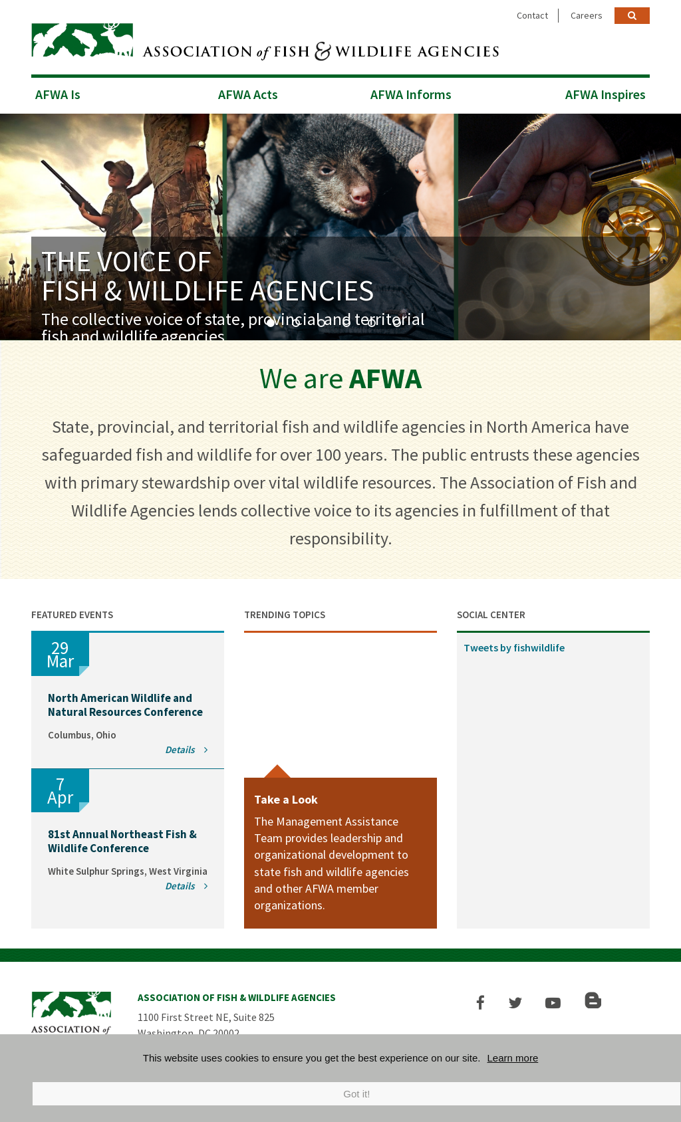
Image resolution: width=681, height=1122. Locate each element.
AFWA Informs (411, 94)
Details (186, 749)
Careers (587, 15)
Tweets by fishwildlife (514, 647)
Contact (532, 15)
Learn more (513, 1058)
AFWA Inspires (605, 94)
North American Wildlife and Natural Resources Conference (125, 705)
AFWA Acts (248, 94)
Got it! (356, 1093)
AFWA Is (57, 94)
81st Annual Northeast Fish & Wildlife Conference (122, 841)
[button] (481, 1002)
